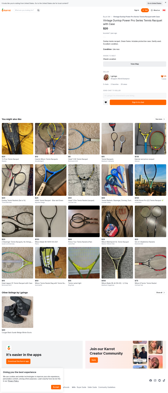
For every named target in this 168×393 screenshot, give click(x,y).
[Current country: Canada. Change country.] (164, 10)
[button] (160, 119)
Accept (57, 382)
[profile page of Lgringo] (106, 77)
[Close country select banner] (165, 2)
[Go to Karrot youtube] (159, 380)
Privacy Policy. (29, 376)
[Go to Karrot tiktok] (164, 380)
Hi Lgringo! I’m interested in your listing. (134, 95)
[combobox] (25, 10)
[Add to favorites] (105, 102)
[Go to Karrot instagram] (155, 380)
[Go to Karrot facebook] (150, 380)
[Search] (38, 10)
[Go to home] (6, 10)
